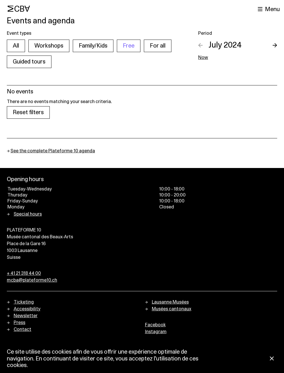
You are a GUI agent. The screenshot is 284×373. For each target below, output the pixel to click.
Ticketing (24, 302)
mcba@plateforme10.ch (32, 280)
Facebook (155, 325)
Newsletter (26, 315)
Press (19, 322)
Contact (22, 329)
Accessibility (27, 309)
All (16, 46)
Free (128, 46)
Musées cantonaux (171, 309)
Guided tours (29, 62)
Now (203, 57)
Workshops (48, 46)
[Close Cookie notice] (271, 358)
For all (157, 46)
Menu (272, 9)
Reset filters (28, 112)
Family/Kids (93, 46)
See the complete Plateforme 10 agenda (53, 151)
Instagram (156, 331)
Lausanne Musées (170, 302)
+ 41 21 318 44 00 (24, 273)
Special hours (28, 214)
